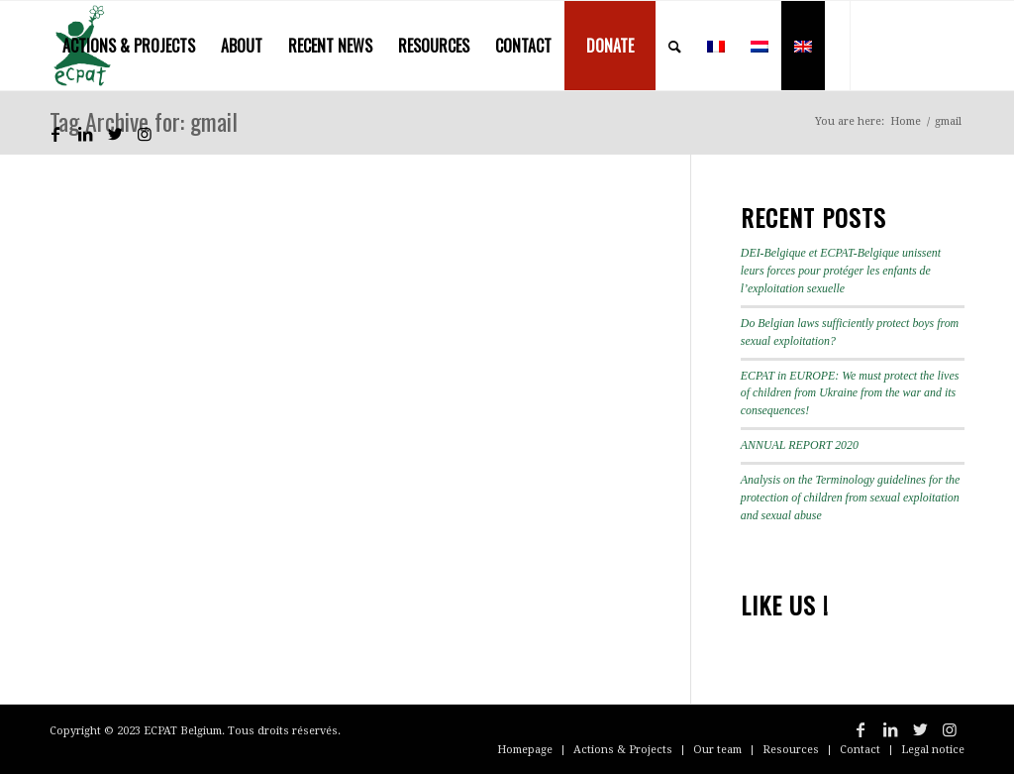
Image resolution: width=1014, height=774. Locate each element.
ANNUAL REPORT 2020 (800, 445)
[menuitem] (129, 45)
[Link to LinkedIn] (85, 134)
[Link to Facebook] (55, 134)
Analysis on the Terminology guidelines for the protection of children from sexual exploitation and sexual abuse (851, 497)
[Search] (675, 45)
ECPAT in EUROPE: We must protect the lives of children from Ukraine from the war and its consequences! (850, 393)
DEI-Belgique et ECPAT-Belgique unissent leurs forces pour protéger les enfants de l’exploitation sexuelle (841, 270)
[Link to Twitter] (115, 134)
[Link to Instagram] (144, 134)
